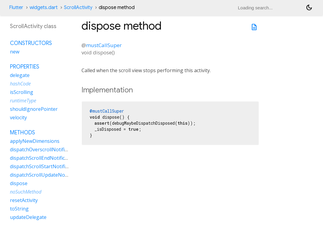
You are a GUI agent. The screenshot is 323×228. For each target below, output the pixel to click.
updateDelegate (28, 217)
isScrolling (21, 92)
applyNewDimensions (34, 141)
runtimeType (23, 100)
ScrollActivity (78, 8)
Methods (22, 132)
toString (19, 208)
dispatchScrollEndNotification (43, 158)
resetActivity (24, 200)
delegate (20, 75)
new (14, 51)
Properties (24, 66)
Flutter (16, 8)
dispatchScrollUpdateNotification (47, 175)
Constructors (31, 43)
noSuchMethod (25, 191)
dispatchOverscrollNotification (44, 149)
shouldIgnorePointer (34, 109)
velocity (18, 117)
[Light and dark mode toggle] (309, 7)
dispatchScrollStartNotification (44, 166)
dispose (18, 183)
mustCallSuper (104, 45)
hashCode (20, 83)
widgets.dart (44, 8)
